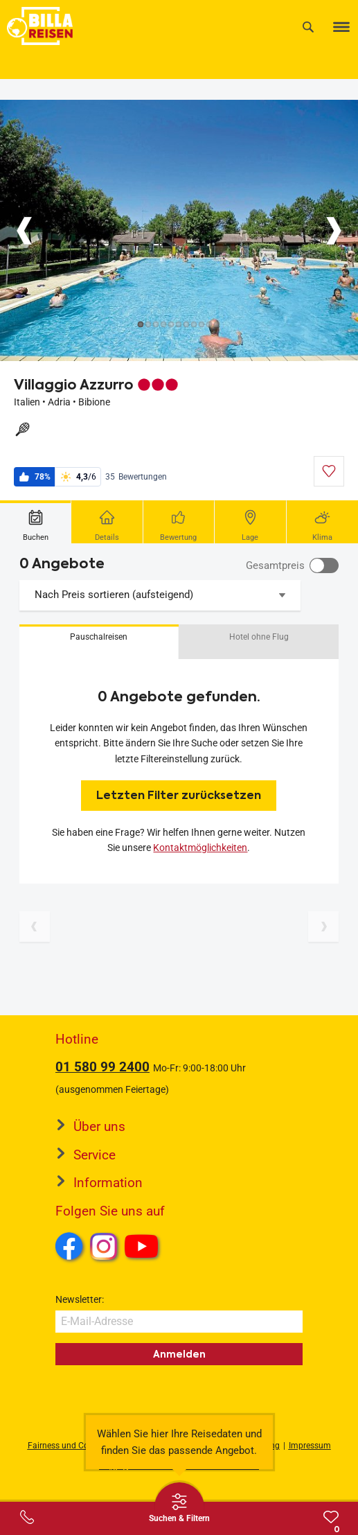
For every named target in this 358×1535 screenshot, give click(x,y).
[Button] (24, 231)
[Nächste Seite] (323, 926)
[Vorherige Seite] (34, 926)
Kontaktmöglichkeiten (200, 847)
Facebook (69, 1246)
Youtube (144, 1248)
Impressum (310, 1445)
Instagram (104, 1246)
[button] (99, 641)
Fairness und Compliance (75, 1445)
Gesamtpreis (275, 565)
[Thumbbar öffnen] (179, 1507)
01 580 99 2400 (102, 1067)
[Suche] (308, 26)
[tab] (35, 521)
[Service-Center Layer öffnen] (27, 1517)
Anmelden (179, 1354)
